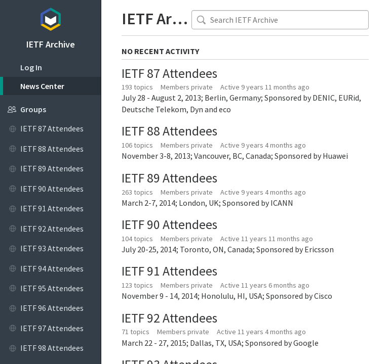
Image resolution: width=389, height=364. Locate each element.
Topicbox (50, 17)
